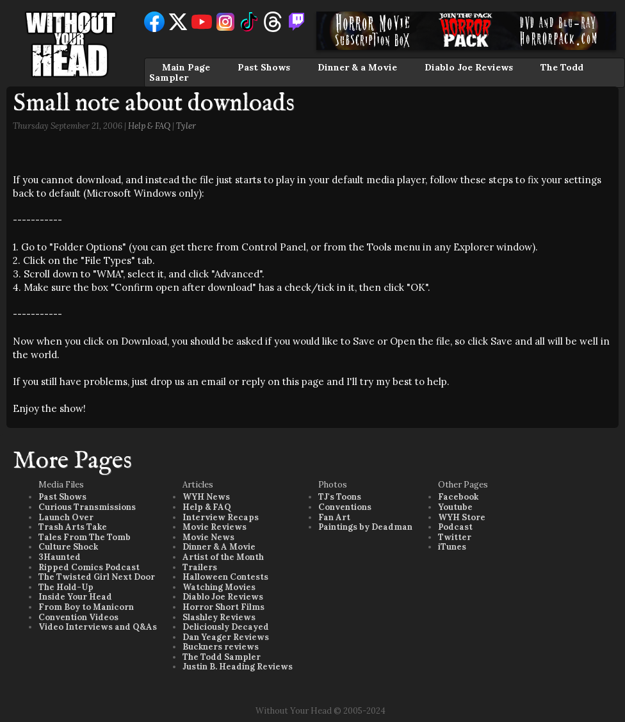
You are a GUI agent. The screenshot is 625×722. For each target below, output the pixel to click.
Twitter (454, 537)
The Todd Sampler (222, 657)
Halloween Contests (225, 576)
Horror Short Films (223, 607)
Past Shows (264, 67)
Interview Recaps (221, 517)
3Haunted (59, 557)
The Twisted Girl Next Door (96, 576)
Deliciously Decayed (226, 626)
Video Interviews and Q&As (97, 626)
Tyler (186, 125)
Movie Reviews (215, 526)
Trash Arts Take (72, 526)
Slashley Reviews (219, 617)
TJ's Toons (339, 496)
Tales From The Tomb (84, 537)
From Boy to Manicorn (86, 607)
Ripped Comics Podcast (89, 567)
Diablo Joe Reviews (469, 67)
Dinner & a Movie (357, 67)
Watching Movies (219, 587)
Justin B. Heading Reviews (238, 666)
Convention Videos (78, 617)
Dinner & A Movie (219, 546)
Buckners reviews (221, 646)
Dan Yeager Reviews (226, 637)
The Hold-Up (65, 587)
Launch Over (65, 517)
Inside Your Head (75, 596)
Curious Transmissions (87, 507)
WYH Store (461, 517)
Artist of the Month (223, 557)
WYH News (206, 496)
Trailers (200, 567)
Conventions (344, 507)
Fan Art (334, 517)
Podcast (455, 526)
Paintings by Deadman (365, 526)
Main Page (186, 67)
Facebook (458, 496)
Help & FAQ (149, 125)
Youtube (455, 507)
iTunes (452, 546)
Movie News (208, 537)
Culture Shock (68, 546)
